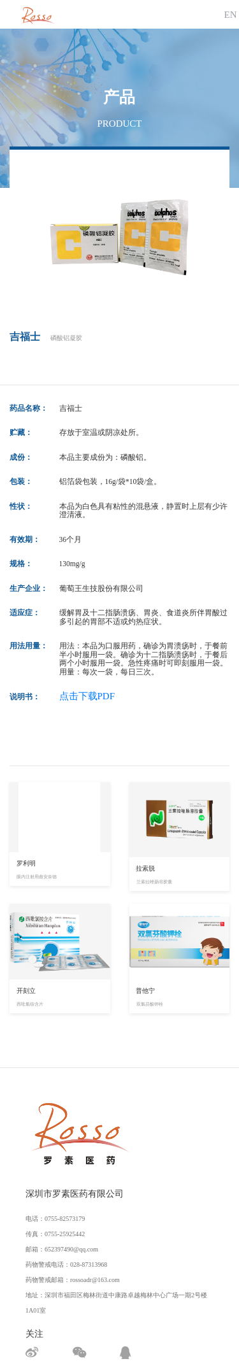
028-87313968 (88, 1264)
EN (230, 15)
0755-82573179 (65, 1218)
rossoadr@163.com (95, 1279)
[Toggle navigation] (208, 14)
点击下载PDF (87, 696)
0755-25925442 (65, 1233)
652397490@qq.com (71, 1249)
